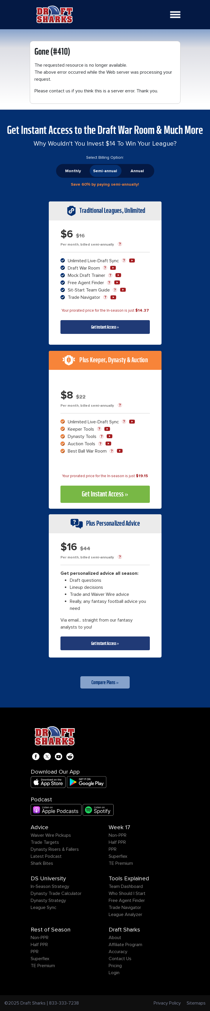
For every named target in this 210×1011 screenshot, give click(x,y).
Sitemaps (196, 1003)
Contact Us (120, 959)
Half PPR (117, 842)
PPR (113, 849)
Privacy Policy (167, 1003)
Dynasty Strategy (48, 900)
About (115, 938)
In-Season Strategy (50, 886)
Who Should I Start (127, 893)
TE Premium (121, 863)
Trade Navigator (125, 907)
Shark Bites (42, 863)
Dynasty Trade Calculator (56, 893)
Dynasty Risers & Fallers (55, 849)
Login (114, 973)
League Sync (43, 907)
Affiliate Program (125, 945)
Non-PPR (117, 835)
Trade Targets (45, 842)
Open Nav (177, 10)
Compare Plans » (105, 682)
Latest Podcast (46, 856)
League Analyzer (125, 914)
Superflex (118, 856)
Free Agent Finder (127, 900)
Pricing (115, 966)
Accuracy (118, 952)
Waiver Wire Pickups (51, 835)
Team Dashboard (126, 886)
